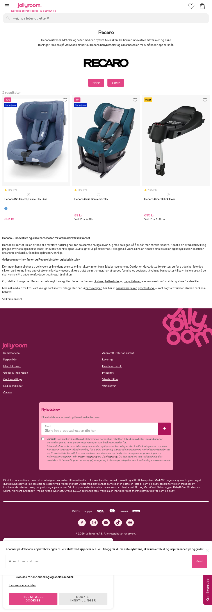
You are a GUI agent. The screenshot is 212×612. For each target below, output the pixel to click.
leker (133, 288)
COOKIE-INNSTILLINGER (84, 597)
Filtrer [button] (96, 83)
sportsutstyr (146, 288)
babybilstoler (132, 281)
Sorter (116, 83)
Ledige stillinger (13, 386)
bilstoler (99, 281)
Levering (107, 359)
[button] (6, 5)
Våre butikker (110, 379)
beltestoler (112, 281)
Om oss (7, 392)
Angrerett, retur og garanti (118, 353)
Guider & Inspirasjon (15, 372)
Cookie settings (12, 379)
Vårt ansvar (109, 386)
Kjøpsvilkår (9, 359)
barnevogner (94, 288)
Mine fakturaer (12, 366)
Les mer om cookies (23, 583)
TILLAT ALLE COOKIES (34, 597)
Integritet (108, 372)
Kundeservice (11, 353)
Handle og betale (112, 366)
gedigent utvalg (146, 270)
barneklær (122, 288)
